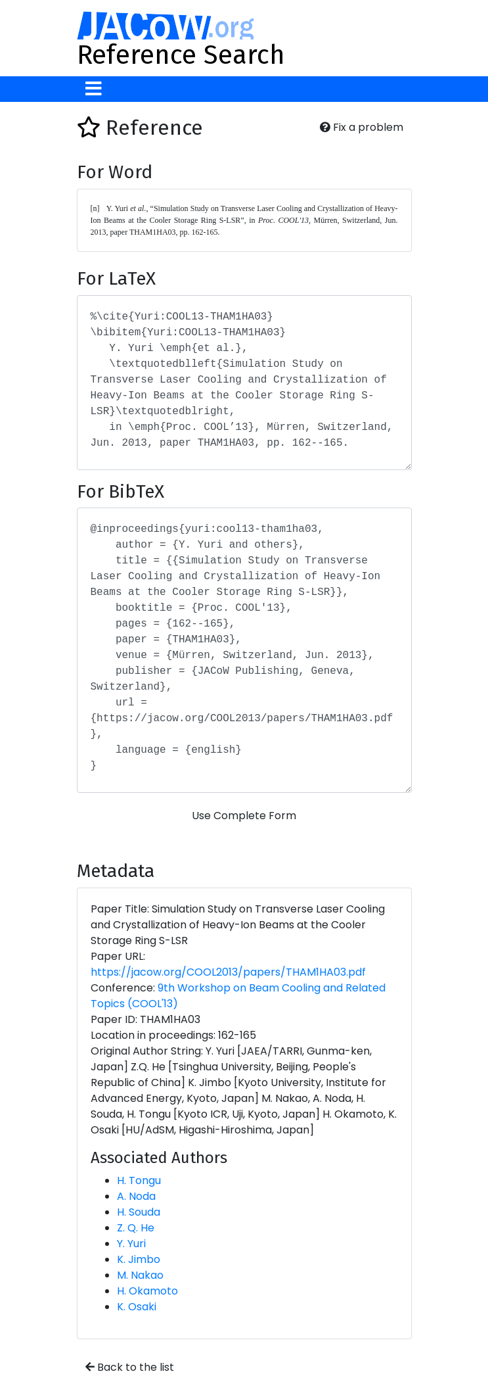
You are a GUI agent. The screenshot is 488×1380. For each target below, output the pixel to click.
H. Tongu (139, 1180)
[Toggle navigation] (93, 89)
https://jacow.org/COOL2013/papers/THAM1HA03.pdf (228, 972)
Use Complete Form (244, 815)
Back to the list (129, 1367)
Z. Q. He (135, 1227)
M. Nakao (140, 1275)
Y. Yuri (131, 1243)
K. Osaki (136, 1306)
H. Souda (138, 1212)
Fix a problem (361, 127)
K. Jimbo (138, 1259)
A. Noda (136, 1196)
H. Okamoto (147, 1290)
